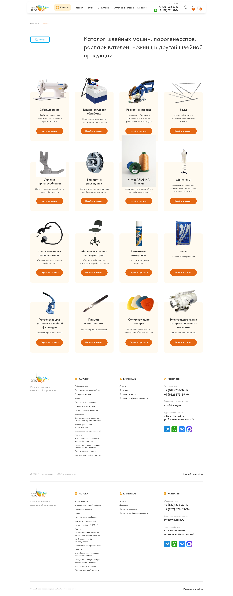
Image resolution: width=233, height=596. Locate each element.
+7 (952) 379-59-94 (168, 10)
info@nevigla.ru (174, 405)
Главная (33, 23)
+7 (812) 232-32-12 (168, 7)
